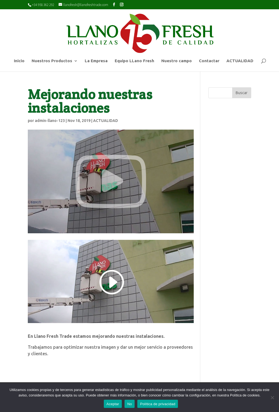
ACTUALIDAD (239, 61)
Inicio (19, 61)
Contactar (209, 61)
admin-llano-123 (50, 120)
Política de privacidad (157, 404)
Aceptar (113, 404)
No (129, 404)
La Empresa (96, 61)
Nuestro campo (176, 61)
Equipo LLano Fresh (134, 61)
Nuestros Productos (52, 61)
